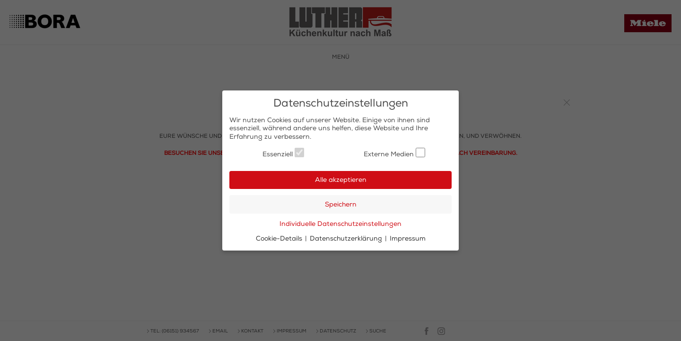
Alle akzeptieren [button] (341, 180)
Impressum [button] (408, 238)
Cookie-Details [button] (280, 238)
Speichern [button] (341, 204)
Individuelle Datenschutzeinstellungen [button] (340, 224)
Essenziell (283, 153)
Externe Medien (394, 153)
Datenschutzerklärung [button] (347, 238)
